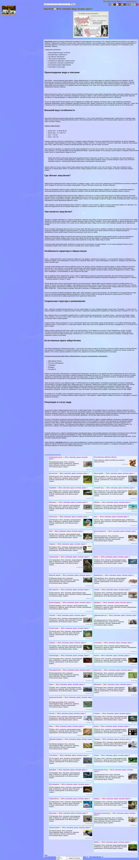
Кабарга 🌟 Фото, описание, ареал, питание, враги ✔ (112, 798)
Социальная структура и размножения (61, 63)
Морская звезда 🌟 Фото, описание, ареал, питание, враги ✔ (70, 575)
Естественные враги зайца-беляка (59, 65)
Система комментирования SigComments (53, 454)
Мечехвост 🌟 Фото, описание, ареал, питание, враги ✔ (68, 502)
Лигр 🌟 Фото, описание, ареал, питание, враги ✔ (66, 531)
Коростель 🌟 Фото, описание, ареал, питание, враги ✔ (113, 670)
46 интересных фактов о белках (105, 457)
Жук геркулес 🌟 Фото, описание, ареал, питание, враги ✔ (69, 589)
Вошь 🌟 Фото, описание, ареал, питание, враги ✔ (66, 726)
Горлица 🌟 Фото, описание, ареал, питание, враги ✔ (67, 642)
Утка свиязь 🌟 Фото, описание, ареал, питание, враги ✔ (69, 755)
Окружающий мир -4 (96, 857)
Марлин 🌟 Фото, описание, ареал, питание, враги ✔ (112, 502)
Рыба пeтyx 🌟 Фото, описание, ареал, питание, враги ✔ (69, 516)
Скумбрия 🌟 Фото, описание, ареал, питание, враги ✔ (68, 488)
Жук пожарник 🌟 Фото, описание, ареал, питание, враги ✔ (69, 784)
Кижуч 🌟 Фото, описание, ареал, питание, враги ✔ (67, 684)
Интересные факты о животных (121, 1)
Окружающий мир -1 (51, 857)
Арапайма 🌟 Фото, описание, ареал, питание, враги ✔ (68, 770)
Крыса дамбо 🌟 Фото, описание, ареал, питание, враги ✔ (114, 473)
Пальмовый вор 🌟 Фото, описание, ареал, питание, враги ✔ (70, 670)
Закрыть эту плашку (74, 858)
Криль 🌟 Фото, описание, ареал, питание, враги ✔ (112, 557)
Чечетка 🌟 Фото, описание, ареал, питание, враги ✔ (67, 713)
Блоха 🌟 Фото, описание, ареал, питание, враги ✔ (112, 726)
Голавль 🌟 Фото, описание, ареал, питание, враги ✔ (112, 713)
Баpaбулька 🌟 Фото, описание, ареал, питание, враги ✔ (114, 575)
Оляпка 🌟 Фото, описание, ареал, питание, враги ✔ (112, 589)
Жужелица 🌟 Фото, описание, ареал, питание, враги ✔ (68, 813)
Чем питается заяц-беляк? (57, 59)
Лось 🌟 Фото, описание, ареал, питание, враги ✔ (111, 516)
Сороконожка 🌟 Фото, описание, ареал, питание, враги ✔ (69, 557)
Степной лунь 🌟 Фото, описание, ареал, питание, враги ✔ (114, 488)
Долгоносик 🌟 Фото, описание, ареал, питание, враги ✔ (69, 473)
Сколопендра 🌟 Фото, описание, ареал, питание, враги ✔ (69, 655)
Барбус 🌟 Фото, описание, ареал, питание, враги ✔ (112, 842)
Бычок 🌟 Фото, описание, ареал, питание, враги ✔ (112, 655)
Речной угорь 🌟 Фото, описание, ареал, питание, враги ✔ (69, 628)
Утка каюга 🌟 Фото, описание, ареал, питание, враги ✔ (113, 642)
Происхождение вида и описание (59, 52)
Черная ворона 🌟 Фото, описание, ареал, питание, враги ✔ (70, 827)
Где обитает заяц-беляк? (56, 56)
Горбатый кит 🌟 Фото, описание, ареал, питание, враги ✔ (69, 798)
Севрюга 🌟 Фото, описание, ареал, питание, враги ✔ (68, 544)
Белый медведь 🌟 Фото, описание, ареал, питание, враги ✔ (70, 602)
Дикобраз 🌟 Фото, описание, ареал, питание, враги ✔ (113, 602)
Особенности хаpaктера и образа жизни (61, 61)
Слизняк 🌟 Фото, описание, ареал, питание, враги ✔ (67, 615)
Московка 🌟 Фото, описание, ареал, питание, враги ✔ (113, 684)
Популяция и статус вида (56, 67)
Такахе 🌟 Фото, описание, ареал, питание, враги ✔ (112, 755)
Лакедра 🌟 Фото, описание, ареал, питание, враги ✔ (112, 739)
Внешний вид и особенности (57, 54)
